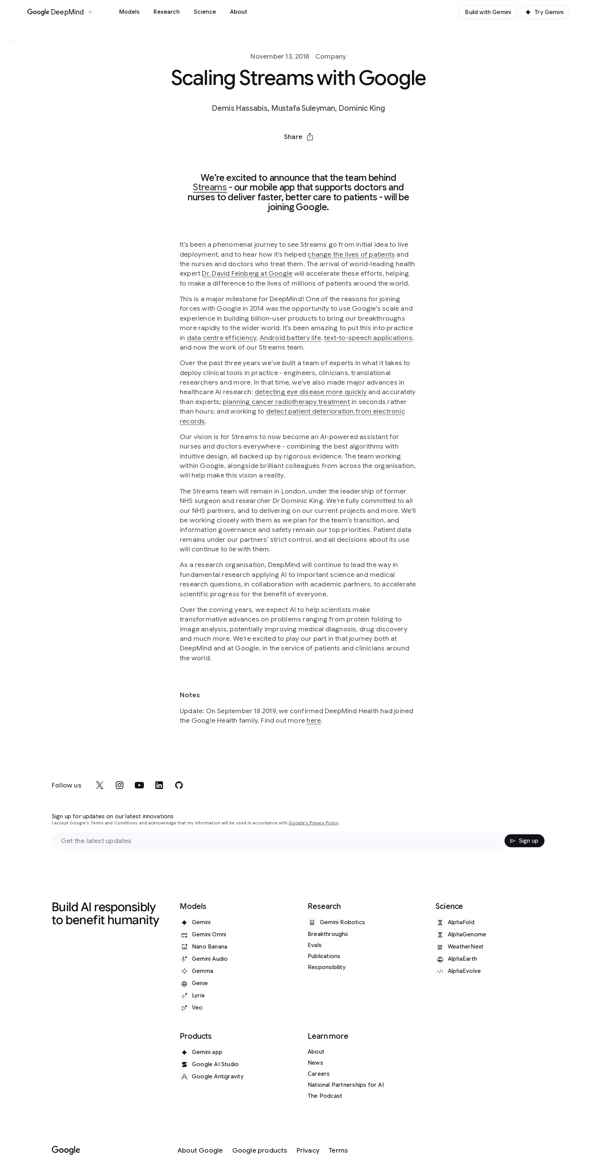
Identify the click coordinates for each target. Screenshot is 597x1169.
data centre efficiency (222, 338)
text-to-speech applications (368, 338)
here (313, 720)
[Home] (55, 12)
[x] (100, 785)
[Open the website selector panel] (90, 12)
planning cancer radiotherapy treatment (286, 402)
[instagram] (119, 785)
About (238, 11)
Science (205, 11)
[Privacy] (308, 1150)
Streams (210, 187)
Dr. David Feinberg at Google (247, 273)
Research (166, 11)
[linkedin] (159, 785)
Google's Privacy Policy (313, 823)
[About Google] (200, 1150)
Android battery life (290, 338)
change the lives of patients (351, 254)
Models (129, 11)
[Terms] (338, 1150)
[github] (179, 785)
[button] (298, 137)
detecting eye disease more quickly (311, 392)
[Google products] (259, 1150)
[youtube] (139, 785)
